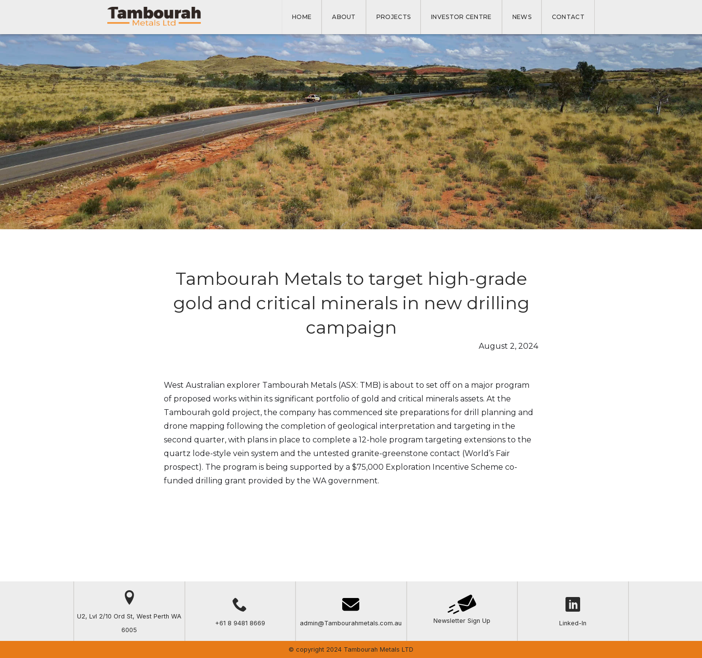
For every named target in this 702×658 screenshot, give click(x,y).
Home (302, 16)
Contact (568, 16)
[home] (154, 17)
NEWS (521, 16)
